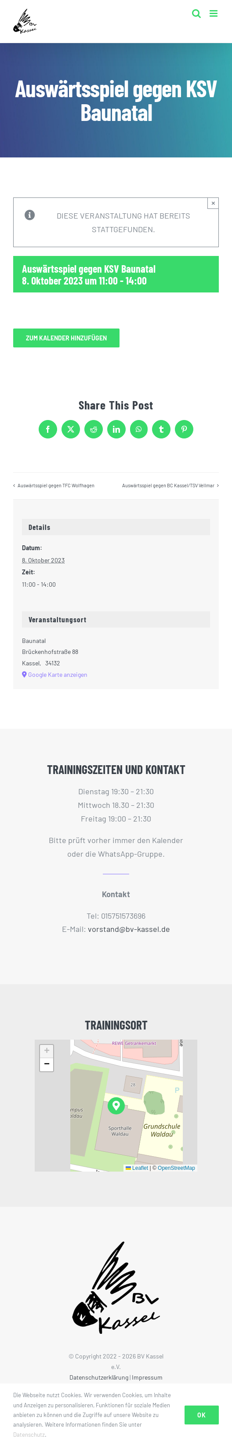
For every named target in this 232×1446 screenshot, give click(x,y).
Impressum (147, 1377)
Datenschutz (29, 1434)
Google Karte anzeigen (57, 674)
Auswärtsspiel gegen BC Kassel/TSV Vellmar (168, 485)
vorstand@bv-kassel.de (129, 929)
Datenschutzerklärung (98, 1377)
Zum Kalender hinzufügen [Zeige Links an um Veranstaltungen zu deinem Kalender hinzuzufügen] (66, 338)
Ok (201, 1415)
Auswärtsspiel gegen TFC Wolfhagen (56, 485)
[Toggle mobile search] (196, 13)
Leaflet (137, 1168)
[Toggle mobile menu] (214, 13)
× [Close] (213, 203)
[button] (116, 1105)
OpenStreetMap (176, 1168)
